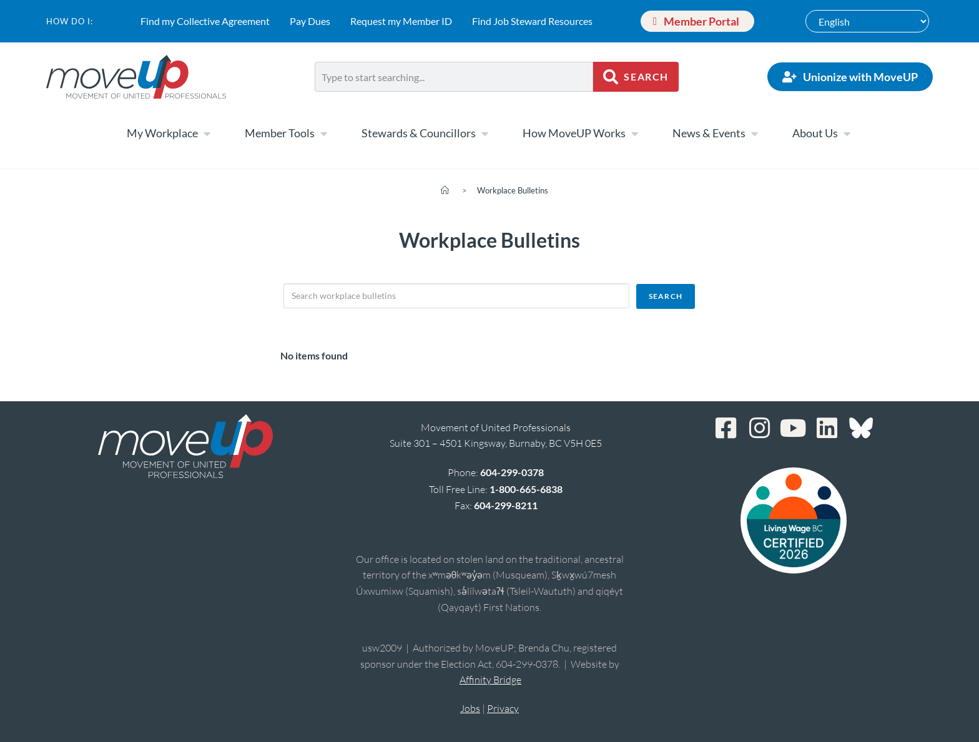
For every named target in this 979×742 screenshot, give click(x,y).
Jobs (470, 708)
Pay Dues (310, 21)
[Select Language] (867, 21)
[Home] (445, 190)
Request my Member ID (401, 21)
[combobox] (454, 77)
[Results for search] (454, 99)
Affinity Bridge (490, 679)
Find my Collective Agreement (205, 21)
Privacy (503, 708)
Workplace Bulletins (512, 190)
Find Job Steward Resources (532, 21)
